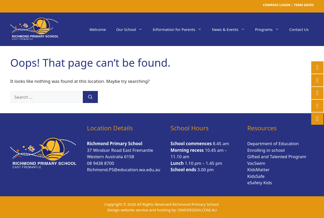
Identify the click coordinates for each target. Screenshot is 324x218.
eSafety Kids (259, 183)
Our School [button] (132, 29)
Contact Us (299, 29)
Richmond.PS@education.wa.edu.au (123, 170)
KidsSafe (256, 176)
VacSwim (256, 163)
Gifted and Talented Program (276, 156)
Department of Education (273, 143)
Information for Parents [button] (180, 29)
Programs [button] (269, 29)
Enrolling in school (266, 150)
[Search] (90, 97)
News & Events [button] (231, 29)
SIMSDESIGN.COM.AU (197, 209)
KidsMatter (258, 170)
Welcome (97, 29)
